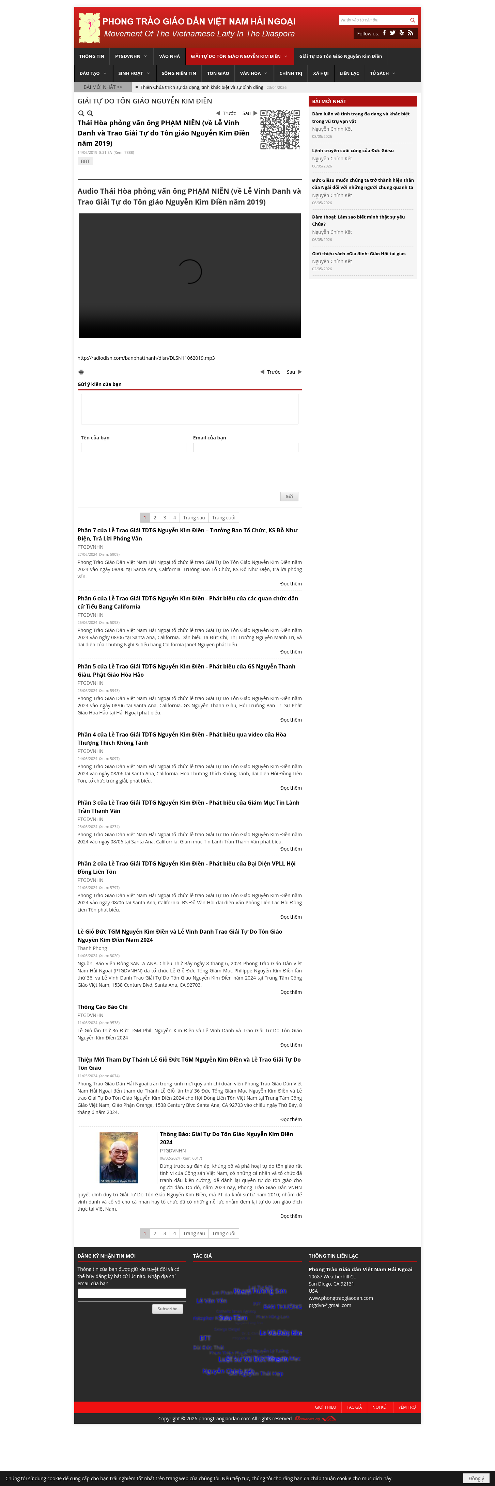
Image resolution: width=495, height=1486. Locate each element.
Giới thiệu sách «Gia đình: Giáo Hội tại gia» (359, 254)
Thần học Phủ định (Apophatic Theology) (181, 91)
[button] (132, 56)
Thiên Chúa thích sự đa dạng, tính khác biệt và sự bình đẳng (201, 84)
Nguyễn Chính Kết (332, 129)
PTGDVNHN (91, 547)
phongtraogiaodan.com (225, 1418)
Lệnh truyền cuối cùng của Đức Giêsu (353, 150)
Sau (247, 113)
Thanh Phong (92, 948)
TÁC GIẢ (202, 1256)
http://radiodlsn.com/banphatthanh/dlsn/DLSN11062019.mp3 (146, 358)
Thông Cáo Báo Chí (103, 1007)
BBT (85, 161)
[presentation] (133, 472)
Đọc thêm (291, 583)
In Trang (81, 371)
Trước (229, 113)
